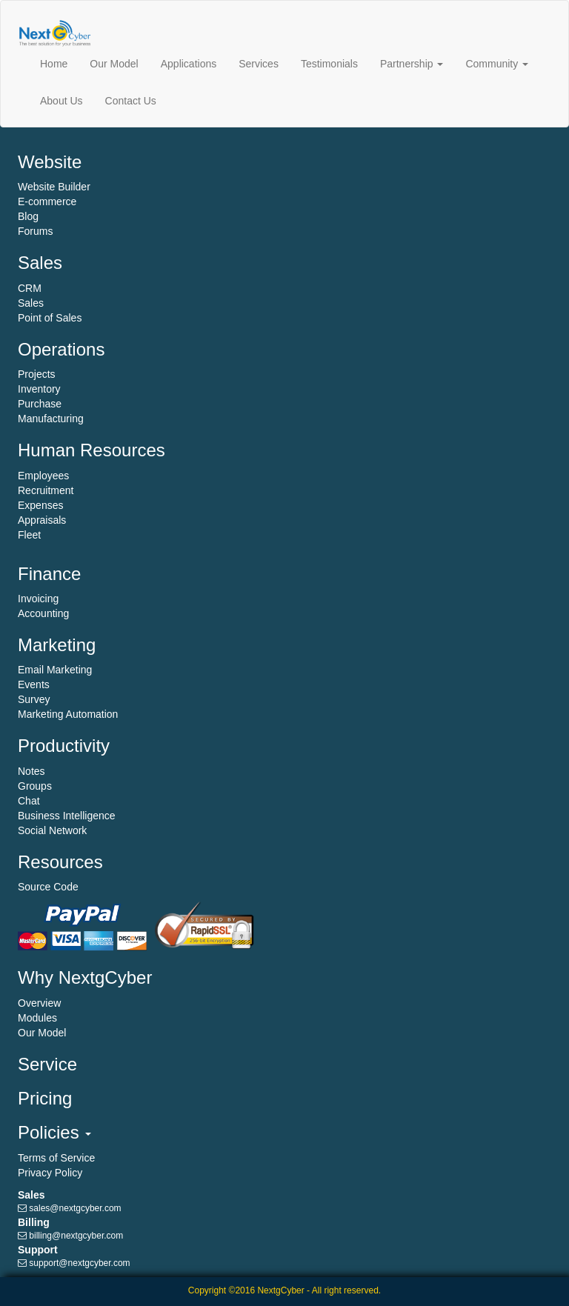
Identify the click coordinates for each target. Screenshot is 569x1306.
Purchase (39, 404)
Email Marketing (55, 670)
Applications (189, 64)
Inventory (39, 389)
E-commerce (47, 201)
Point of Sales (49, 318)
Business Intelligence (67, 816)
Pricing (45, 1098)
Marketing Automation (68, 714)
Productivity (64, 746)
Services (259, 64)
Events (34, 684)
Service (47, 1064)
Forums (35, 231)
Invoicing (38, 598)
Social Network (52, 830)
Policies (54, 1132)
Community (496, 64)
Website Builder (54, 187)
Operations (61, 349)
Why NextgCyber (85, 977)
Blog (28, 216)
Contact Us (130, 101)
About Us (61, 101)
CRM (29, 288)
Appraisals (42, 520)
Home (53, 64)
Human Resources (91, 450)
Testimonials (329, 64)
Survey (34, 699)
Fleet (29, 535)
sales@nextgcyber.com (75, 1208)
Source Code (48, 887)
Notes (31, 771)
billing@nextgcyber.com (76, 1235)
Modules (37, 1018)
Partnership (411, 64)
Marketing (57, 645)
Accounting (43, 613)
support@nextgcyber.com (79, 1263)
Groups (35, 786)
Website (49, 162)
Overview (39, 1003)
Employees (43, 476)
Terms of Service (56, 1158)
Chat (29, 801)
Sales (40, 263)
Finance (49, 574)
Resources (60, 862)
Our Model (114, 64)
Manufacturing (51, 418)
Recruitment (45, 490)
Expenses (40, 505)
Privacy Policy (50, 1173)
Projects (37, 374)
